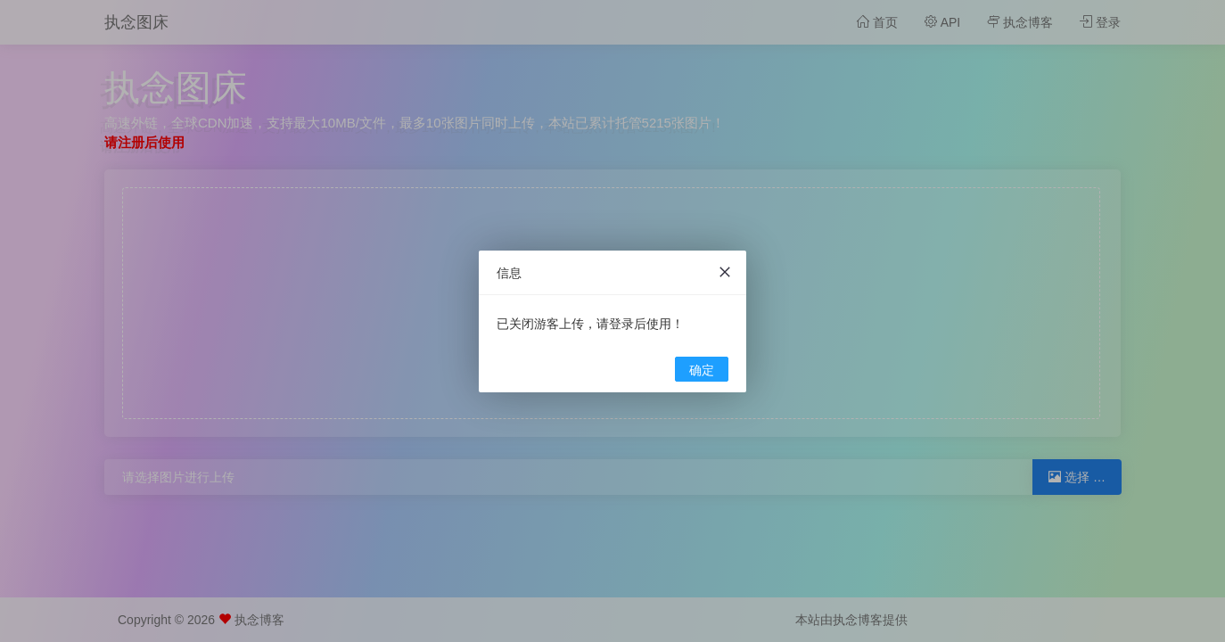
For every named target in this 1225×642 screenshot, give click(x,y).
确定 (701, 370)
